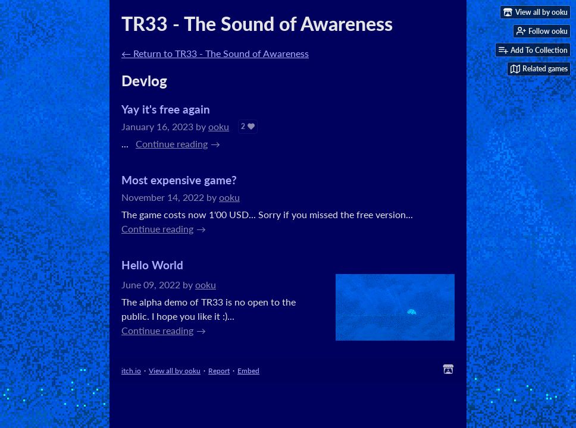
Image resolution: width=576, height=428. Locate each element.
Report (219, 370)
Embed (248, 370)
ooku (218, 126)
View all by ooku (175, 370)
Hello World (152, 265)
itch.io (131, 370)
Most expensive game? (179, 180)
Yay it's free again (165, 109)
